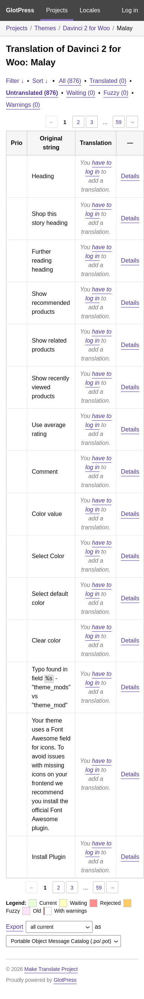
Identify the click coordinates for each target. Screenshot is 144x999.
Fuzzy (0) (115, 93)
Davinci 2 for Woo (86, 28)
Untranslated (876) (32, 93)
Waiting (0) (80, 93)
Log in (130, 10)
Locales (89, 10)
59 (119, 122)
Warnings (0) (23, 105)
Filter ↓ (15, 81)
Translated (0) (108, 81)
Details (130, 176)
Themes (45, 28)
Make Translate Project (51, 969)
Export (14, 927)
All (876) (70, 81)
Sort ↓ (40, 81)
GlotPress (20, 10)
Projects (57, 10)
